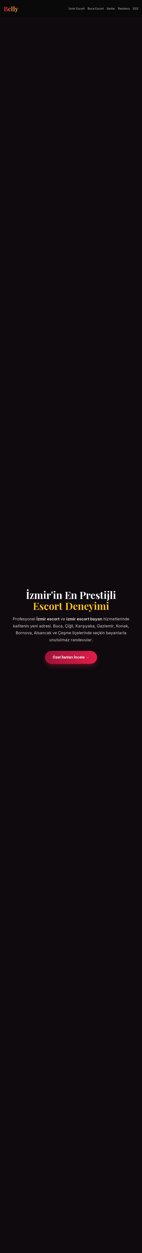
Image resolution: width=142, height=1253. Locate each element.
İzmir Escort (77, 8)
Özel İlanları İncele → (71, 657)
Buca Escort (96, 8)
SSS (135, 8)
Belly (11, 9)
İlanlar (111, 8)
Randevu (124, 8)
